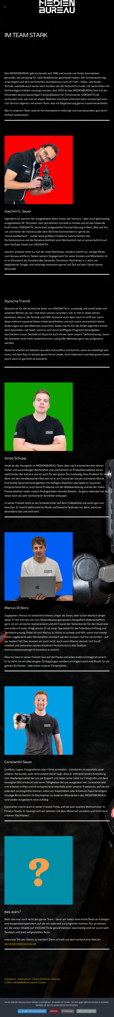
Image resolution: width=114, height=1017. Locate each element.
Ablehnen (54, 1011)
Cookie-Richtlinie (41, 979)
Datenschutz (24, 979)
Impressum (10, 979)
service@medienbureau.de (20, 943)
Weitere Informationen (86, 1011)
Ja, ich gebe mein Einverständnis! (32, 1011)
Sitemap (55, 979)
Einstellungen (67, 1011)
